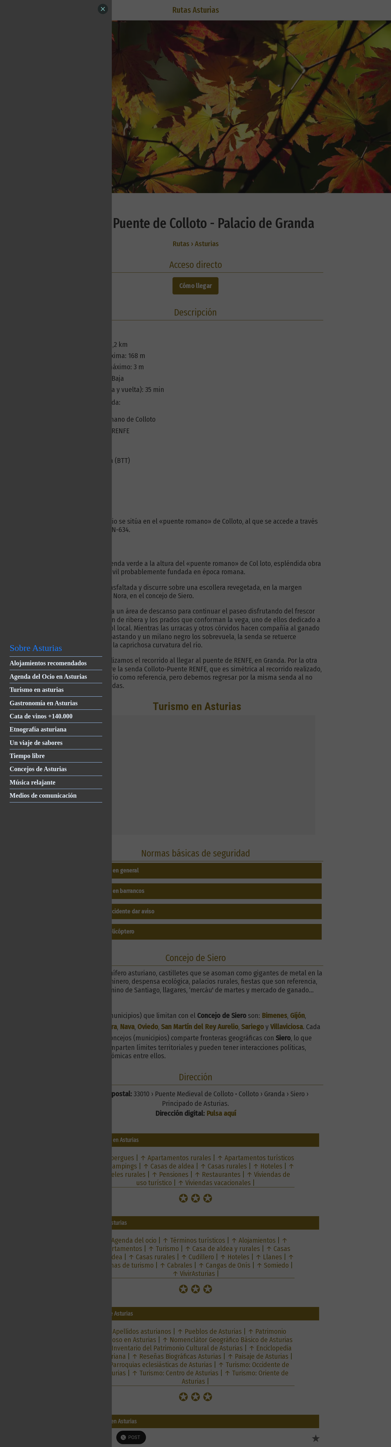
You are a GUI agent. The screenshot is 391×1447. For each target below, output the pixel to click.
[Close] (103, 9)
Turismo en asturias (37, 689)
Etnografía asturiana (38, 729)
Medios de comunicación (43, 795)
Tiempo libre (27, 755)
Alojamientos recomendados (48, 663)
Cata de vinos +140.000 (41, 716)
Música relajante (33, 782)
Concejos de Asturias (38, 768)
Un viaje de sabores (36, 742)
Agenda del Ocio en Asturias (48, 676)
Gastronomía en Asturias (44, 703)
